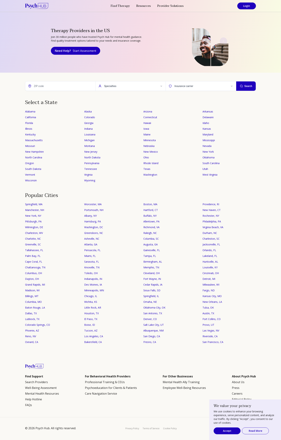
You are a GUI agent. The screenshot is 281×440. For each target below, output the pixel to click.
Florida (29, 123)
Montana (89, 146)
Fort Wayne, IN (152, 279)
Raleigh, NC (150, 233)
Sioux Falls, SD (151, 290)
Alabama (30, 111)
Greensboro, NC (93, 233)
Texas (146, 169)
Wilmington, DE (34, 227)
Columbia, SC (151, 238)
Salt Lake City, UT (153, 324)
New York (208, 151)
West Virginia (210, 174)
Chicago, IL (90, 296)
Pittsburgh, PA (33, 221)
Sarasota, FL (91, 261)
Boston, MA (150, 204)
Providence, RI (211, 204)
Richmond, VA (151, 227)
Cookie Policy (170, 428)
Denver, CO (150, 319)
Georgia (88, 123)
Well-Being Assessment (41, 388)
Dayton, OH (32, 279)
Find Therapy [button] (120, 5)
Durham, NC (210, 233)
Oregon (29, 163)
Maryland (208, 134)
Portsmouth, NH (93, 210)
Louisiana (89, 134)
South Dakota (33, 169)
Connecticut (150, 117)
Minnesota (149, 140)
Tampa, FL (149, 256)
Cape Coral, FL (33, 261)
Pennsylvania (91, 163)
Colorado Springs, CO (37, 324)
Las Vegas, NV (211, 330)
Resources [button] (143, 5)
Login (246, 6)
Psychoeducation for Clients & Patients (111, 388)
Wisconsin (31, 180)
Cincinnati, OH (211, 273)
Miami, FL (90, 256)
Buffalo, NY (150, 215)
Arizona (147, 111)
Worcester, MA (93, 204)
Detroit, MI (209, 279)
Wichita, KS (90, 301)
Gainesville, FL (151, 250)
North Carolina (33, 157)
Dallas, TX (31, 313)
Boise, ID (89, 324)
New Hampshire (34, 151)
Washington (150, 174)
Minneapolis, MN (94, 290)
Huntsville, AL (210, 261)
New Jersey (90, 151)
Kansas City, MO (212, 296)
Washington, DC (93, 227)
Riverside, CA (210, 336)
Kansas (207, 128)
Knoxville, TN (91, 267)
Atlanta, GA (90, 244)
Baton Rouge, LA (35, 307)
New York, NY (33, 215)
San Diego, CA (151, 336)
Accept (227, 430)
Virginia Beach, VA (213, 227)
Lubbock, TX (32, 319)
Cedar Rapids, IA (152, 284)
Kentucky (30, 134)
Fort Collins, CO (212, 319)
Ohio (146, 157)
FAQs (28, 405)
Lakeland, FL (210, 256)
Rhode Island (150, 163)
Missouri (30, 146)
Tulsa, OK (208, 307)
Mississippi (209, 140)
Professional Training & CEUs (105, 382)
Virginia (88, 174)
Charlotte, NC (33, 238)
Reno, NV (30, 336)
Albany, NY (90, 215)
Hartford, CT (150, 210)
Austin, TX (208, 313)
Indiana (88, 128)
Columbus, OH (33, 273)
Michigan (89, 140)
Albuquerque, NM (153, 330)
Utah (205, 169)
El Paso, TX (90, 319)
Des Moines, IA (93, 284)
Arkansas (208, 111)
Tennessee (90, 169)
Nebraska (148, 146)
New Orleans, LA (212, 301)
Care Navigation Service (101, 394)
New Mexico (150, 151)
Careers (237, 394)
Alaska (88, 111)
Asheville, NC (91, 238)
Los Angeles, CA (93, 336)
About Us (238, 382)
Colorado (89, 117)
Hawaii (147, 123)
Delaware (208, 117)
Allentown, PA (151, 221)
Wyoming (89, 180)
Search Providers (36, 382)
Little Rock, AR (92, 307)
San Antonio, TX (152, 313)
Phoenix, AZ (32, 330)
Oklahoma (209, 157)
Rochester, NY (211, 215)
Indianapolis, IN (93, 279)
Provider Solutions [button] (170, 5)
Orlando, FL (209, 250)
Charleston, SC (211, 238)
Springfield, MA (33, 204)
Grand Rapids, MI (35, 284)
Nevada (207, 146)
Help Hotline (33, 399)
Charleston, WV (34, 233)
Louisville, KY (210, 267)
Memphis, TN (151, 267)
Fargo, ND (209, 290)
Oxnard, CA (31, 342)
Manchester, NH (34, 210)
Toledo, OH (91, 273)
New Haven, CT (212, 210)
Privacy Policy (132, 428)
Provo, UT (208, 324)
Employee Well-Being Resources (184, 388)
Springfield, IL (151, 296)
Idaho (206, 123)
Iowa (146, 128)
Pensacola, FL (92, 250)
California (30, 117)
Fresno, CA (149, 342)
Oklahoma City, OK (154, 307)
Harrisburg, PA (92, 221)
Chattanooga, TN (35, 267)
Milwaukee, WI (211, 284)
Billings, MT (32, 296)
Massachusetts (34, 140)
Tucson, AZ (90, 330)
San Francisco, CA (213, 342)
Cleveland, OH (151, 273)
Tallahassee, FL (34, 250)
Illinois (28, 128)
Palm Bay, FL (33, 256)
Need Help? (75, 51)
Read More (255, 430)
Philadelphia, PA (212, 221)
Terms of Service (151, 428)
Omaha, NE (150, 301)
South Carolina (211, 163)
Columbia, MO (33, 301)
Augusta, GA (150, 244)
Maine (147, 134)
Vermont (30, 174)
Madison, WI (32, 290)
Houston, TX (91, 313)
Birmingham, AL (152, 261)
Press (235, 388)
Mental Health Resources (42, 394)
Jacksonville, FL (211, 244)
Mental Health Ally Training (181, 382)
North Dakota (92, 157)
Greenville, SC (33, 244)
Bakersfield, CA (93, 342)
